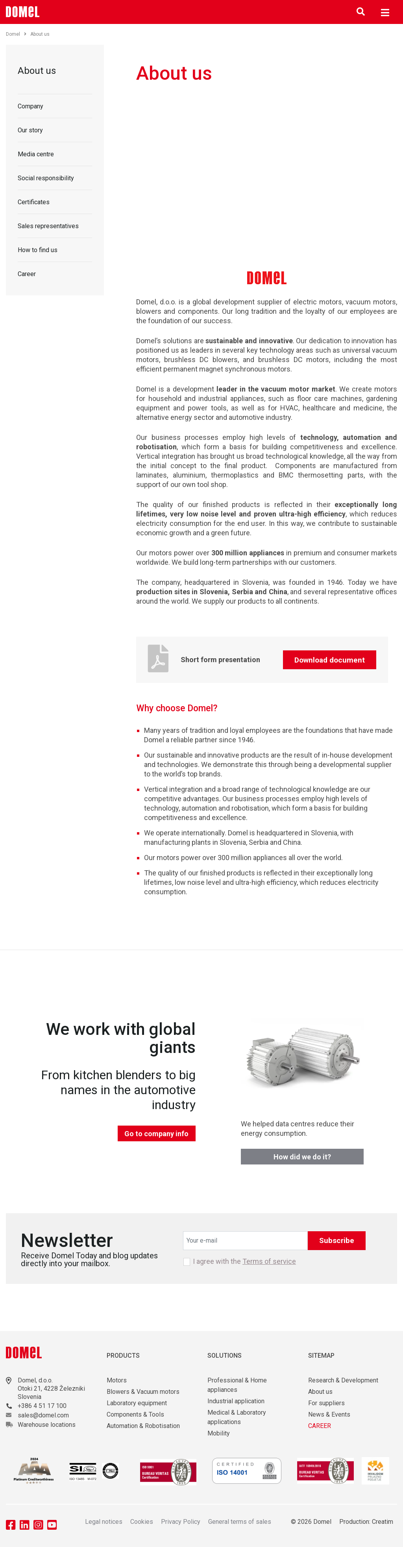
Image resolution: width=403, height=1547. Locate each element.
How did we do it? (302, 1157)
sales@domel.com (43, 1415)
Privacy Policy (180, 1521)
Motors (117, 1380)
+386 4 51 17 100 (42, 1406)
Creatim (382, 1521)
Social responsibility (46, 178)
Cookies (141, 1521)
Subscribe (336, 1240)
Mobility (218, 1433)
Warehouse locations (47, 1424)
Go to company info (156, 1134)
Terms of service (269, 1261)
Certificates (34, 202)
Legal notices (103, 1521)
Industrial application (235, 1401)
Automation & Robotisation (143, 1426)
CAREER (319, 1426)
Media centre (36, 154)
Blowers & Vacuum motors (143, 1391)
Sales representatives (48, 226)
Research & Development (343, 1380)
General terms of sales (239, 1521)
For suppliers (326, 1403)
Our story (30, 130)
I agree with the (244, 1261)
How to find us (37, 250)
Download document (329, 660)
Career (27, 274)
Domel (16, 34)
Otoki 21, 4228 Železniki (51, 1388)
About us (37, 70)
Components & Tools (135, 1414)
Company (30, 106)
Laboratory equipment (137, 1403)
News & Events (329, 1414)
